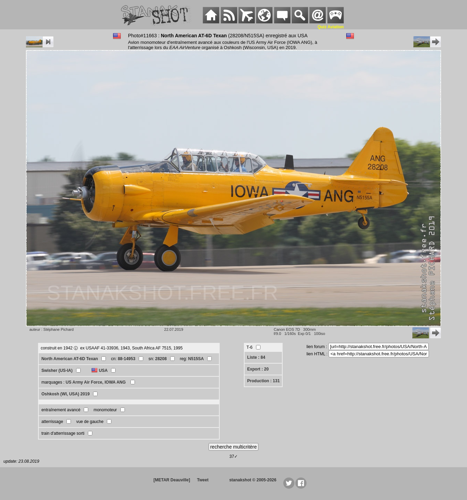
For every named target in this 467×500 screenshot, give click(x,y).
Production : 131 (263, 380)
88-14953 (126, 358)
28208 (160, 358)
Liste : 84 (256, 357)
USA (103, 370)
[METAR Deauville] (172, 480)
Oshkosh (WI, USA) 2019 (66, 394)
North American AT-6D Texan (70, 358)
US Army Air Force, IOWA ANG (96, 382)
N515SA (196, 358)
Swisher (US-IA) (57, 370)
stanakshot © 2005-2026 (252, 480)
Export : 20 (258, 369)
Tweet (203, 480)
